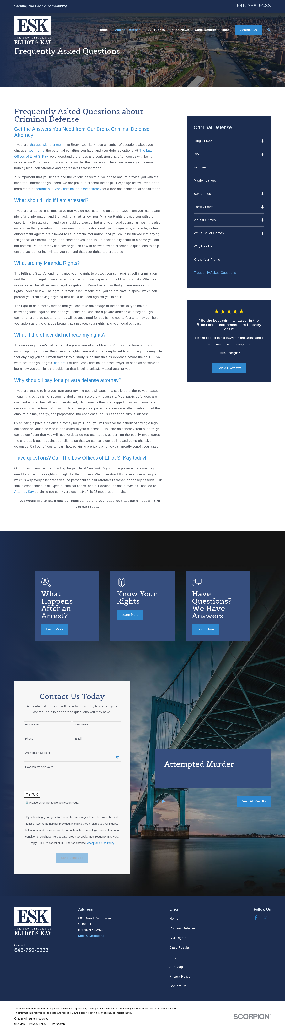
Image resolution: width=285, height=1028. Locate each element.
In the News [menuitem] (179, 30)
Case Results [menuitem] (205, 30)
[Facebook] (256, 917)
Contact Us (248, 30)
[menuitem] (226, 141)
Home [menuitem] (103, 30)
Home (173, 918)
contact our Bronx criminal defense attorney (68, 189)
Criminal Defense (182, 928)
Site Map (176, 967)
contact (59, 363)
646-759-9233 (254, 6)
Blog (172, 957)
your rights (36, 150)
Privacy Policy (179, 976)
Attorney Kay (24, 492)
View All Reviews (228, 368)
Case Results (179, 947)
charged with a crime (45, 145)
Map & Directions (91, 936)
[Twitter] (265, 917)
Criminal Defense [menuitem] (127, 30)
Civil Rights (177, 938)
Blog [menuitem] (225, 30)
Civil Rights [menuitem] (155, 30)
